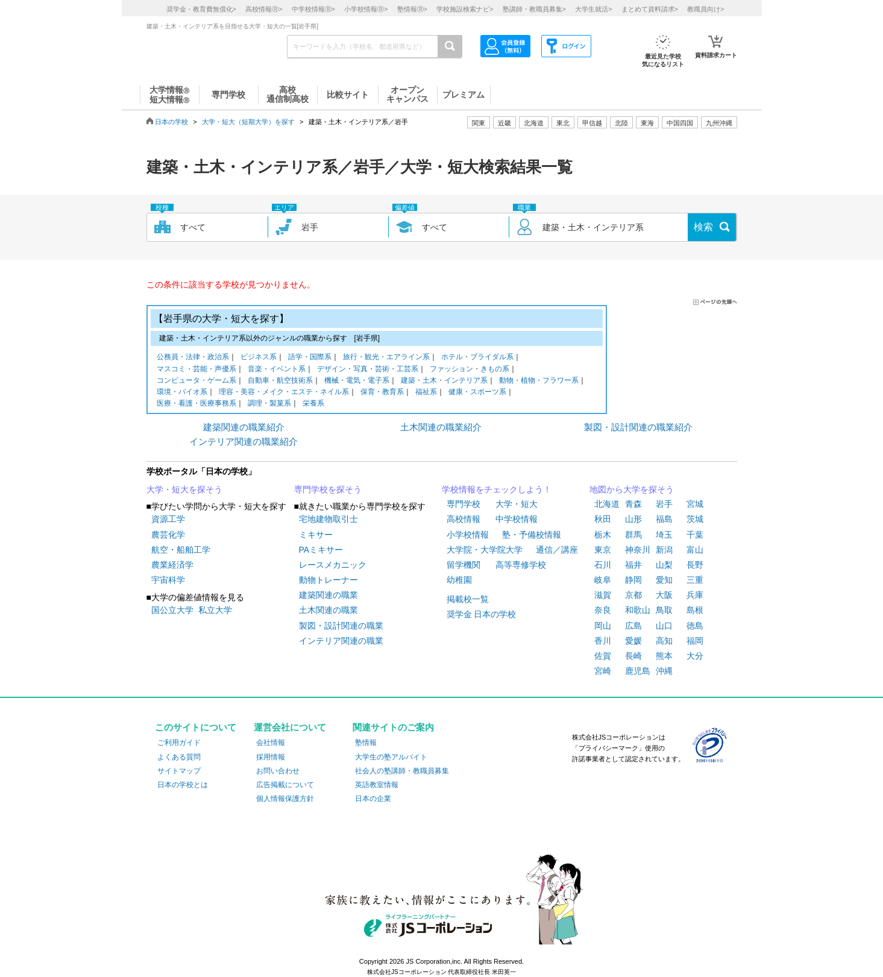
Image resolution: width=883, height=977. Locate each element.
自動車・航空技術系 (280, 381)
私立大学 (215, 610)
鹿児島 (637, 671)
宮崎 (602, 671)
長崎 (633, 656)
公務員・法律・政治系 (193, 358)
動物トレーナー (328, 580)
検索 (703, 227)
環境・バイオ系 (182, 393)
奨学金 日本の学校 (482, 614)
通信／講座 (557, 549)
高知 (664, 641)
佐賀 (602, 656)
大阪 (664, 595)
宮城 (695, 504)
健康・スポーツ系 (477, 393)
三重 (695, 580)
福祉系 (426, 393)
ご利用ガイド (179, 742)
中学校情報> (313, 9)
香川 (602, 641)
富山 (695, 549)
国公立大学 (172, 610)
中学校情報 (516, 519)
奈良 (602, 610)
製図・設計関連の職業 (341, 625)
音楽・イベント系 (277, 370)
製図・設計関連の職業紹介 (638, 427)
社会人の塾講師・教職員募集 (402, 771)
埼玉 (664, 534)
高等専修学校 (520, 565)
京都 (633, 595)
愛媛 (633, 641)
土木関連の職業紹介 (441, 427)
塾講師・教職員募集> (534, 9)
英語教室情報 (376, 785)
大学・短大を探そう (184, 489)
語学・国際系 (310, 358)
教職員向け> (705, 9)
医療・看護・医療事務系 (196, 404)
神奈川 (637, 549)
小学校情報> (366, 9)
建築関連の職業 (328, 595)
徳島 (695, 625)
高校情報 (463, 519)
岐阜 (602, 580)
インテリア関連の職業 (341, 641)
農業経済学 (172, 565)
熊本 (664, 656)
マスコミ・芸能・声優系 (196, 370)
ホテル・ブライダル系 (477, 358)
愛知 (664, 580)
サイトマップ (179, 771)
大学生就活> (593, 9)
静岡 (633, 580)
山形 (633, 519)
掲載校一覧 (468, 599)
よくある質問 (179, 757)
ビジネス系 (258, 358)
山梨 (664, 565)
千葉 (695, 534)
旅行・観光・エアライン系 (386, 358)
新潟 (664, 549)
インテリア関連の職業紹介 (243, 441)
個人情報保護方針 (285, 798)
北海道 (534, 123)
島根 (695, 610)
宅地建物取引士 (328, 519)
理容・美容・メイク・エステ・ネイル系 (284, 393)
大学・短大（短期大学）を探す (248, 121)
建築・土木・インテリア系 (444, 381)
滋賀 (602, 595)
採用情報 (270, 757)
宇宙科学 (168, 580)
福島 (664, 519)
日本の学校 (171, 121)
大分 (695, 656)
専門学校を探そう (328, 489)
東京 (602, 549)
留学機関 (463, 565)
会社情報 (270, 742)
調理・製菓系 (269, 404)
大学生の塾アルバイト (391, 757)
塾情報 (366, 742)
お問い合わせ (278, 771)
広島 (633, 625)
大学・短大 (516, 504)
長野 (695, 565)
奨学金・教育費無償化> (201, 9)
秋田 (602, 519)
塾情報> (412, 9)
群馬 (633, 534)
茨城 (695, 519)
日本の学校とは (182, 785)
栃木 (602, 534)
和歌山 (637, 610)
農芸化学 (168, 534)
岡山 (602, 625)
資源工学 (168, 519)
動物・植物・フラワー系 (539, 381)
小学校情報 (468, 534)
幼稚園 (459, 580)
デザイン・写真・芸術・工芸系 (367, 370)
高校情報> (263, 9)
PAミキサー (321, 549)
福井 (633, 565)
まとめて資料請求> (649, 9)
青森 (633, 504)
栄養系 (313, 404)
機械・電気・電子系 (356, 381)
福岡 (695, 641)
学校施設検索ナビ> (464, 9)
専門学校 (463, 504)
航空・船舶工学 (180, 549)
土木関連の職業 (328, 610)
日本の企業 (373, 798)
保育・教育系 (382, 393)
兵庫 (695, 595)
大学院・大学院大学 (485, 549)
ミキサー (316, 534)
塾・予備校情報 (531, 534)
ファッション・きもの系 (469, 370)
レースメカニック (332, 565)
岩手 (664, 504)
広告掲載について (285, 785)
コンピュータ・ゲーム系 (196, 381)
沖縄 (664, 671)
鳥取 (664, 610)
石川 (602, 565)
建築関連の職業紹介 (243, 427)
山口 (664, 625)
